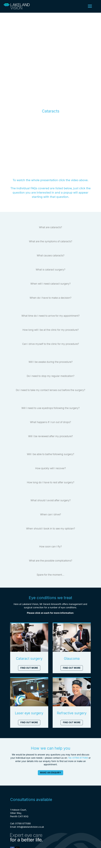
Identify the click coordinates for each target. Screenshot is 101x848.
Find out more (29, 669)
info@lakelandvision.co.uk (30, 828)
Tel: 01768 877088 (78, 759)
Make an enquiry (50, 773)
